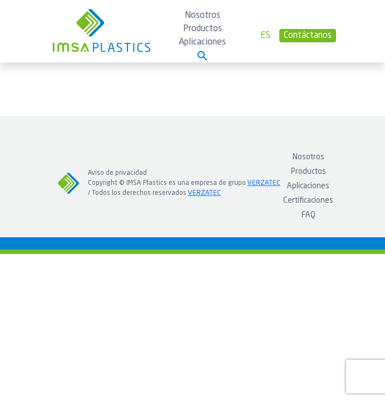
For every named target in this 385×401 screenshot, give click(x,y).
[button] (202, 55)
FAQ (308, 215)
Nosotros (202, 15)
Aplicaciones (202, 42)
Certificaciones (308, 200)
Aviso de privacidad (117, 173)
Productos (202, 29)
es (265, 35)
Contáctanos (308, 35)
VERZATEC (264, 183)
